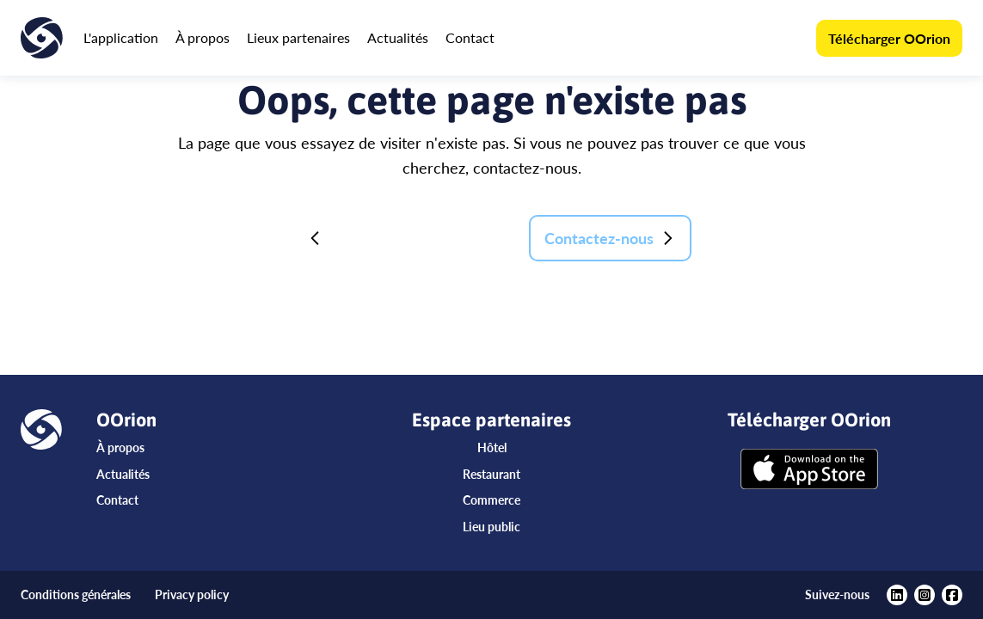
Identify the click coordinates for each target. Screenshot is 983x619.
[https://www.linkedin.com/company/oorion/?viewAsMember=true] (897, 595)
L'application (120, 37)
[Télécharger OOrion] (809, 471)
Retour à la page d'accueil (405, 238)
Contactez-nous (610, 238)
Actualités (397, 37)
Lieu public (491, 526)
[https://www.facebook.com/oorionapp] (952, 595)
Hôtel (492, 447)
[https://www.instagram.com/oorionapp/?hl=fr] (924, 595)
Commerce (491, 500)
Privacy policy (192, 594)
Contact (470, 37)
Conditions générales (76, 594)
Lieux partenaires (298, 37)
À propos (202, 37)
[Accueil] (42, 37)
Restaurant (491, 474)
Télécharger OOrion (889, 38)
